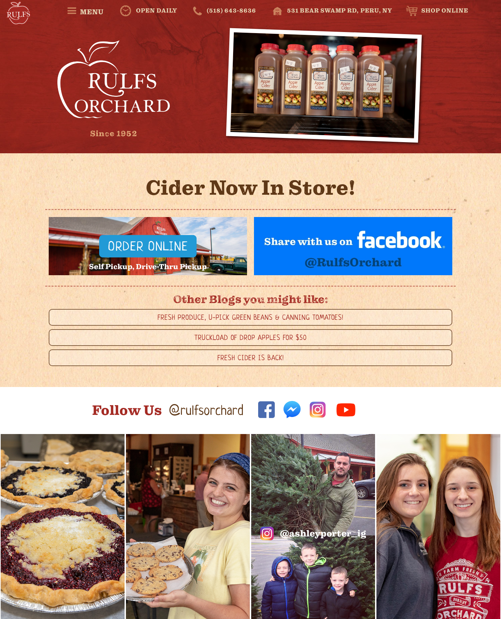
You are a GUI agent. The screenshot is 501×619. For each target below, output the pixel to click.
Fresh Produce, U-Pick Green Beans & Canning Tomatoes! (250, 318)
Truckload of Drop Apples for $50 (250, 338)
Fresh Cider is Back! (250, 358)
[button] (85, 11)
